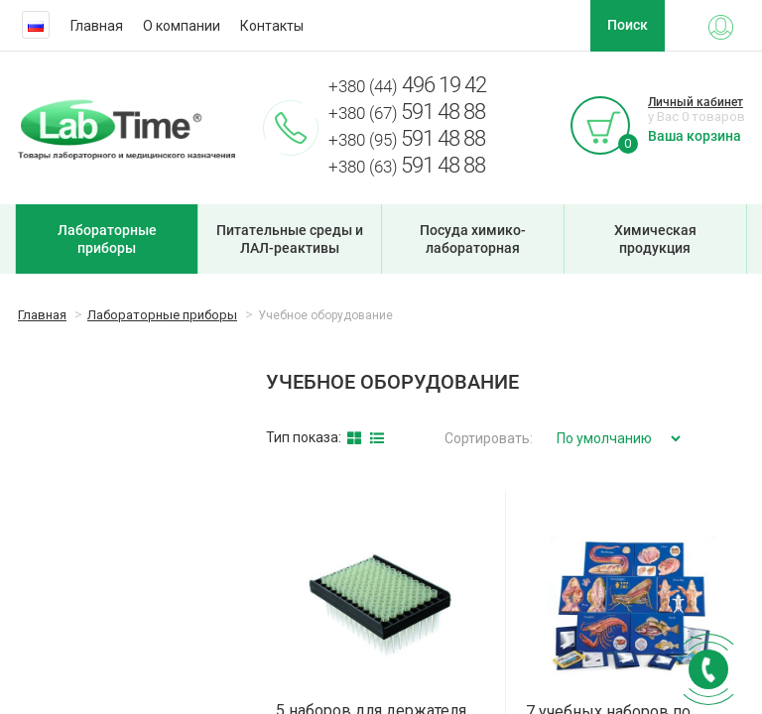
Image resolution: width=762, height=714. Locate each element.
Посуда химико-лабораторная (473, 239)
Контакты (272, 26)
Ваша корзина (694, 136)
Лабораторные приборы (107, 239)
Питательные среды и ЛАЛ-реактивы (289, 239)
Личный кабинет (695, 102)
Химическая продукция (655, 239)
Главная (96, 26)
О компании (181, 26)
